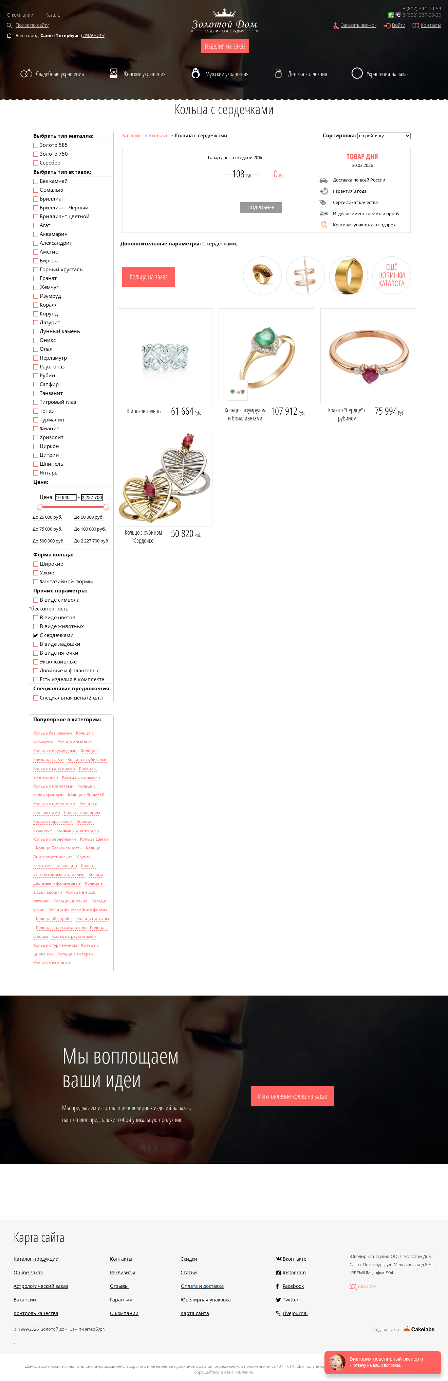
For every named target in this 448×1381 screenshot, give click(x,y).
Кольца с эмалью (74, 742)
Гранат (45, 278)
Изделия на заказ (225, 46)
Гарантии (121, 1299)
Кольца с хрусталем (53, 821)
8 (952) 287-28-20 (422, 15)
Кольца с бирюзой (86, 795)
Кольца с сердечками (54, 839)
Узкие (43, 572)
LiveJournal (295, 1313)
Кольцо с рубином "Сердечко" (143, 536)
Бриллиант (50, 198)
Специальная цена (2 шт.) (67, 697)
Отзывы (119, 1286)
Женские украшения (145, 73)
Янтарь (45, 472)
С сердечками (53, 635)
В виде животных (58, 626)
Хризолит (48, 437)
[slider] (40, 507)
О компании (20, 15)
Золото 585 (50, 144)
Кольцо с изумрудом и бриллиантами (245, 414)
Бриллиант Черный (61, 207)
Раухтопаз (48, 366)
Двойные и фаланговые (66, 670)
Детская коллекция (307, 73)
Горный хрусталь (58, 269)
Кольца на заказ (149, 276)
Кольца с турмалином (55, 945)
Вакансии (25, 1299)
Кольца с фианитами (78, 830)
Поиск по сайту (32, 25)
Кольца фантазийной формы (78, 910)
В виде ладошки (56, 643)
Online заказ (28, 1272)
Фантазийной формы (63, 581)
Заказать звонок (358, 25)
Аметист (46, 251)
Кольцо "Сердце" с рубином (347, 414)
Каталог (53, 15)
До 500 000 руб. (48, 541)
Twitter (291, 1299)
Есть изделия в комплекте (68, 679)
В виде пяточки (55, 652)
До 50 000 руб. (89, 517)
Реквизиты (122, 1272)
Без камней (50, 180)
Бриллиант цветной (61, 216)
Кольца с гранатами (53, 786)
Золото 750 (50, 153)
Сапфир (46, 384)
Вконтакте (294, 1259)
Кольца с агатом (92, 918)
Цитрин (46, 454)
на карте (367, 1286)
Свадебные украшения (60, 73)
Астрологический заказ (41, 1286)
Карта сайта (195, 1313)
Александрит (52, 242)
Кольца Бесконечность (59, 848)
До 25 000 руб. (47, 517)
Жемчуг (45, 286)
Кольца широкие (71, 901)
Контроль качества (36, 1313)
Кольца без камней (52, 733)
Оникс (44, 339)
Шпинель (48, 463)
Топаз (43, 410)
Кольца (158, 135)
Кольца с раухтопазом (74, 936)
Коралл (45, 304)
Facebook (293, 1286)
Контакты (431, 25)
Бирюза (45, 260)
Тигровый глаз (54, 401)
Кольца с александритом (61, 927)
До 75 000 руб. (47, 529)
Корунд (45, 313)
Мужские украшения (226, 73)
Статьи (189, 1272)
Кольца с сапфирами (54, 768)
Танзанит (48, 393)
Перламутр (50, 357)
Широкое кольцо (144, 411)
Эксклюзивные (55, 661)
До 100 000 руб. (90, 529)
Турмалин (48, 419)
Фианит (46, 428)
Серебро (46, 162)
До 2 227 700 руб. (91, 541)
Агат (41, 225)
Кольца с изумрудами (55, 751)
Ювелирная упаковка (206, 1299)
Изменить (93, 35)
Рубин (44, 375)
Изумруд (47, 295)
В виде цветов (54, 617)
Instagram (294, 1272)
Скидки (189, 1259)
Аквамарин (50, 233)
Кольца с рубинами (87, 759)
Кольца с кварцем (82, 812)
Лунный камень (56, 331)
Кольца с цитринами (54, 804)
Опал (43, 348)
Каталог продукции (36, 1259)
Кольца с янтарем (76, 954)
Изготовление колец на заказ (292, 1096)
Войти (398, 25)
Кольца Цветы (94, 839)
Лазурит (46, 322)
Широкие (48, 563)
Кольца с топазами (81, 777)
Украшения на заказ (388, 73)
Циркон (46, 446)
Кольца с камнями (51, 963)
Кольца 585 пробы (54, 918)
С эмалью (48, 189)
